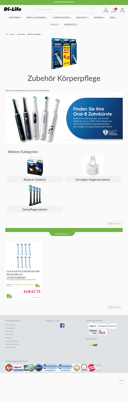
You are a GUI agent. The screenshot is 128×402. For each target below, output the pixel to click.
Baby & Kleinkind (37, 17)
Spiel (113, 17)
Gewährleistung (10, 344)
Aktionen (15, 17)
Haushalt (82, 17)
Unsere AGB (9, 331)
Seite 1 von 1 (114, 223)
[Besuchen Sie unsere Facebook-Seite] (63, 323)
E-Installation (61, 17)
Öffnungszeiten (10, 321)
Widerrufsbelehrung (11, 340)
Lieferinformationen (11, 337)
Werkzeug (71, 24)
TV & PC (55, 24)
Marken (99, 17)
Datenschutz (9, 327)
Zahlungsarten (10, 324)
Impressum (8, 334)
